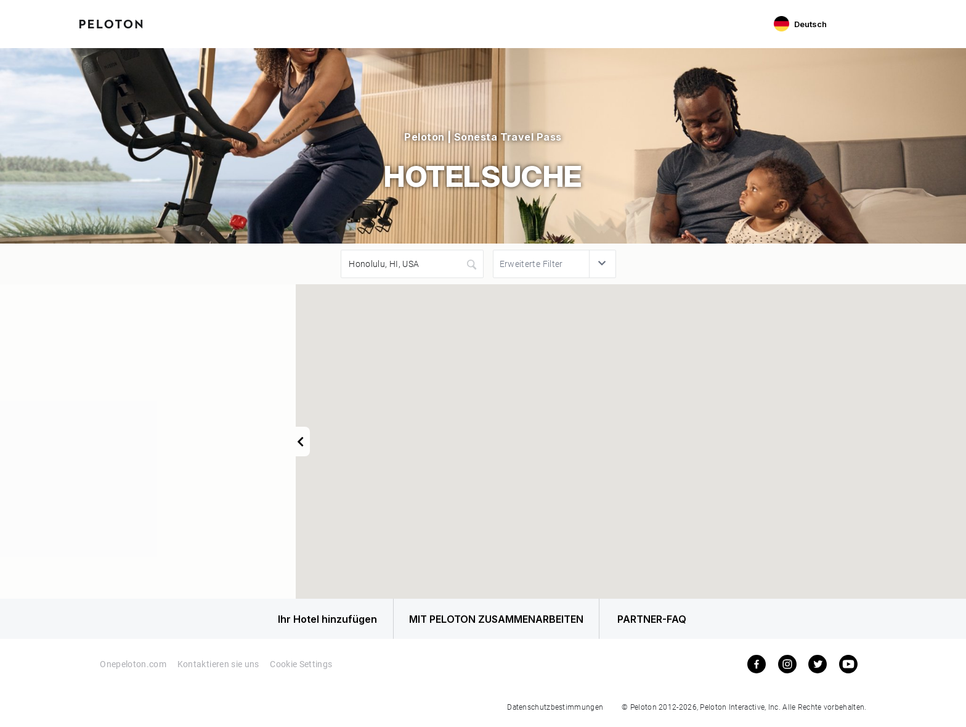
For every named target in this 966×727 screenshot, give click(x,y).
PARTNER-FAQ (657, 620)
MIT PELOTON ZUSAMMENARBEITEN (489, 620)
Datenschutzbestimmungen (555, 709)
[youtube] (848, 666)
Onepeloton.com (133, 667)
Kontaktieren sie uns (218, 667)
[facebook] (756, 666)
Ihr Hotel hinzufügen (315, 620)
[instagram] (787, 666)
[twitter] (817, 666)
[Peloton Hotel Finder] (111, 22)
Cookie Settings (301, 667)
